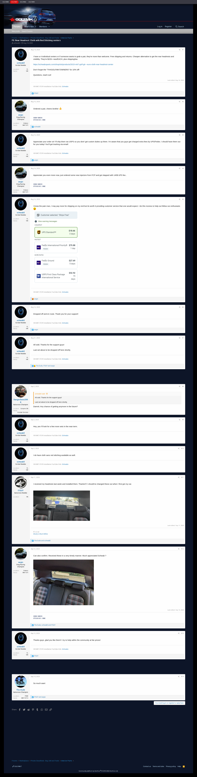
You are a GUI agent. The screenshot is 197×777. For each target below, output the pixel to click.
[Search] (179, 26)
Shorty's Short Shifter (40, 534)
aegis (20, 115)
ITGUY (20, 490)
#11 (182, 477)
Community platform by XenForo (98, 771)
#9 (183, 420)
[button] (35, 26)
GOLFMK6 (23, 2)
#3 (183, 135)
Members (43, 26)
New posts (16, 31)
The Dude (20, 690)
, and (45, 366)
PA (27, 497)
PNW (26, 696)
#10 (182, 448)
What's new (29, 26)
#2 (183, 101)
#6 (183, 307)
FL (27, 69)
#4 (183, 168)
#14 (182, 676)
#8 (183, 386)
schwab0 (17, 43)
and (42, 541)
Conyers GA (24, 408)
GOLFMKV (32, 2)
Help (179, 766)
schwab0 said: (40, 394)
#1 (183, 50)
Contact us (147, 766)
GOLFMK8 (6, 2)
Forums (17, 26)
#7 (183, 338)
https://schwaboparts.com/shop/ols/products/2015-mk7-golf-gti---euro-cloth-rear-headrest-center (73, 64)
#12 (182, 549)
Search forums (27, 31)
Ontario (25, 123)
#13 (182, 633)
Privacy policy (171, 766)
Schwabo (65, 86)
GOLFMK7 (14, 2)
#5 (183, 199)
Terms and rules (158, 766)
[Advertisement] (98, 376)
